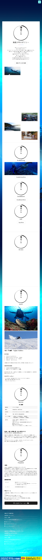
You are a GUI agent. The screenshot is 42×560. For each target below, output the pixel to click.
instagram (12, 526)
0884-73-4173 (16, 423)
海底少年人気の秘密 (21, 63)
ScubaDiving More (21, 177)
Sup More (21, 222)
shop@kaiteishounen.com (17, 424)
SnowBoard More (21, 200)
